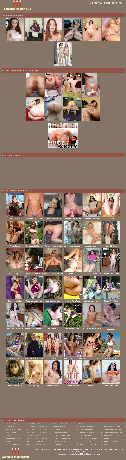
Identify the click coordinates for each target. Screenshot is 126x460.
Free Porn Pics (85, 436)
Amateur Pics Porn (13, 430)
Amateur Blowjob (13, 444)
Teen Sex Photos (86, 430)
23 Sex (57, 430)
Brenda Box (9, 427)
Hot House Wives (111, 441)
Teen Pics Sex (59, 427)
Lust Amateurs (85, 441)
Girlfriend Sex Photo (87, 444)
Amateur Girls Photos (62, 424)
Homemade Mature (86, 433)
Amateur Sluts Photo (112, 427)
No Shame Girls (36, 424)
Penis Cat (9, 436)
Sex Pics (9, 441)
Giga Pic (58, 444)
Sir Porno (82, 424)
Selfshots (111, 330)
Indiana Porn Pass (13, 439)
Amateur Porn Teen (62, 436)
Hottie (106, 439)
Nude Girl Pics (36, 436)
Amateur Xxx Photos (111, 424)
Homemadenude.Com (112, 430)
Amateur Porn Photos (88, 439)
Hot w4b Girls (10, 424)
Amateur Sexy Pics (86, 427)
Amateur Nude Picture (38, 427)
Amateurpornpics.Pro (112, 436)
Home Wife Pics (61, 441)
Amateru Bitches (37, 441)
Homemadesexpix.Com (113, 433)
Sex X (106, 444)
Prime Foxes (11, 433)
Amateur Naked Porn (63, 439)
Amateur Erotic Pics (38, 430)
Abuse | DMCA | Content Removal (87, 454)
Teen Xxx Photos (61, 433)
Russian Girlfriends (38, 444)
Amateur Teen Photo (38, 433)
